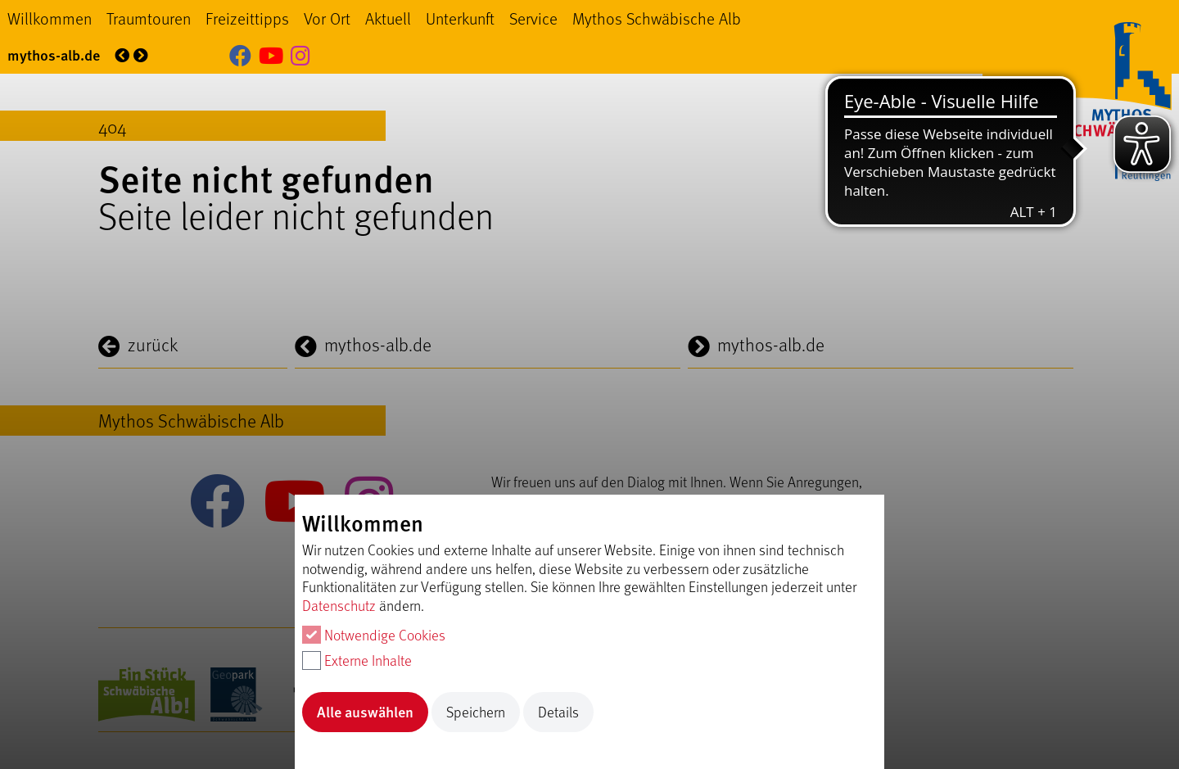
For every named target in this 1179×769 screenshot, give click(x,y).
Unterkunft (460, 18)
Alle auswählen (365, 711)
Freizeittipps (247, 18)
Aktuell (388, 18)
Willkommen (49, 18)
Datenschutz (339, 605)
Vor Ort (327, 18)
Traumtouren (148, 18)
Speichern (475, 712)
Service (533, 18)
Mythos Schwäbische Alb (656, 18)
